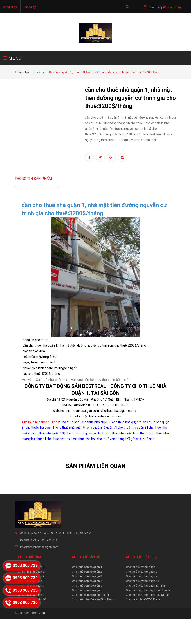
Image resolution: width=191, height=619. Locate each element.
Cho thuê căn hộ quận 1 (87, 567)
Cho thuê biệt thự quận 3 (141, 571)
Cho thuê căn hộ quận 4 (87, 581)
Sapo (41, 613)
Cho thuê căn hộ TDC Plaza (143, 599)
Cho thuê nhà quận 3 (31, 571)
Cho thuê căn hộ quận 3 (87, 576)
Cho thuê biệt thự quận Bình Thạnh (148, 590)
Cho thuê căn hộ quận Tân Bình (91, 595)
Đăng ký (30, 7)
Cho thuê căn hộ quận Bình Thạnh (93, 599)
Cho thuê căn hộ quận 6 (87, 590)
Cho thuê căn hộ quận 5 (87, 585)
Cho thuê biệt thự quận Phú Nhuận (147, 595)
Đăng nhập (10, 7)
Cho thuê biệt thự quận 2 (141, 567)
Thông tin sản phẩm (33, 179)
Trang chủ (23, 72)
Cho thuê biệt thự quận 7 (141, 576)
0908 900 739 (48, 540)
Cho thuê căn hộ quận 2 (87, 571)
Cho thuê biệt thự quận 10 (142, 581)
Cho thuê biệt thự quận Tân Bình (146, 585)
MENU (12, 58)
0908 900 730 (29, 540)
